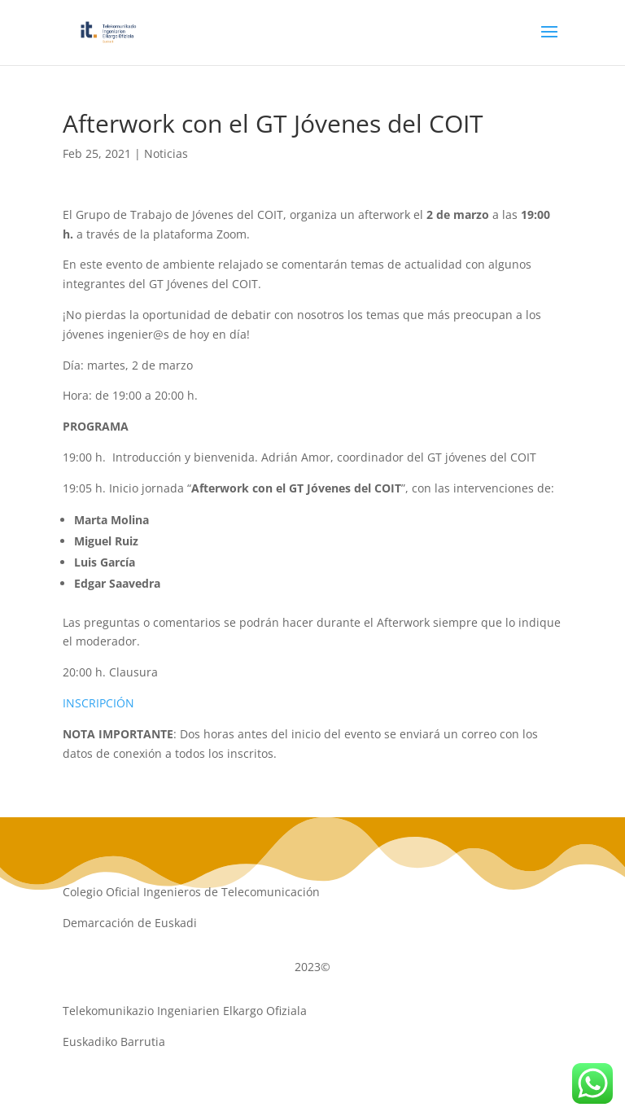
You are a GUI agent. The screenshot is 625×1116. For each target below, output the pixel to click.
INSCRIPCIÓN (98, 703)
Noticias (166, 153)
